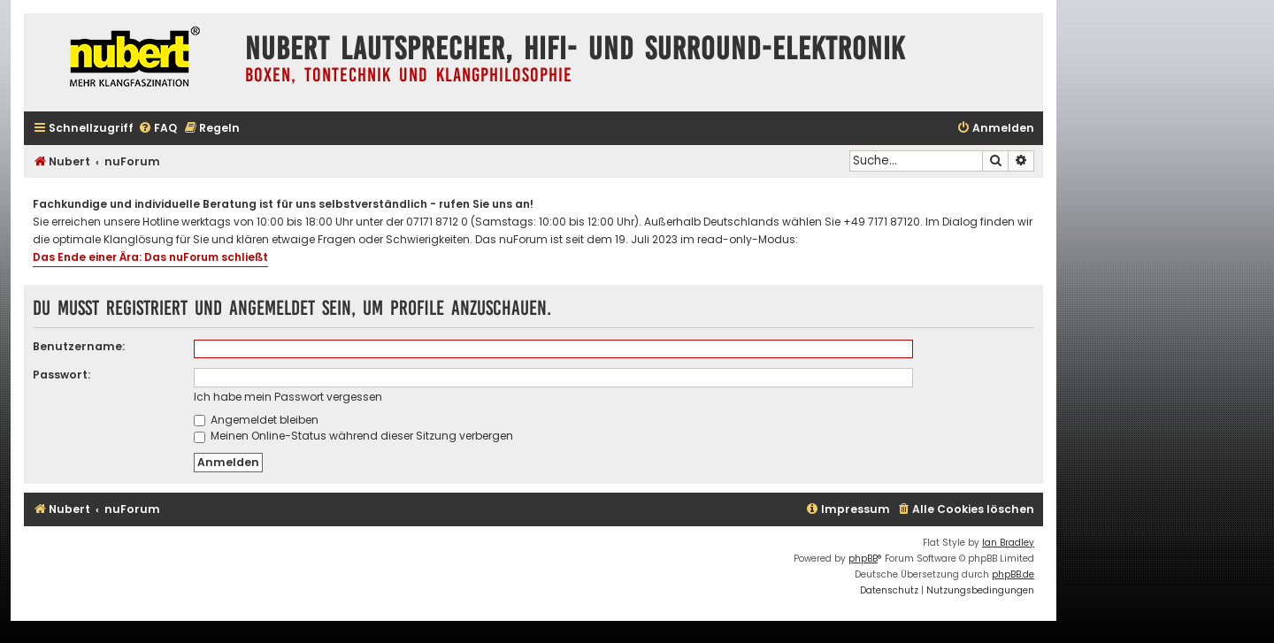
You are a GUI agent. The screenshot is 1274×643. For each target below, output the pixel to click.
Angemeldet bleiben (256, 419)
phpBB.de (1013, 574)
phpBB (863, 558)
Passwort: (61, 374)
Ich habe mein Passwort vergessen (288, 396)
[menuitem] (157, 129)
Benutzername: (79, 346)
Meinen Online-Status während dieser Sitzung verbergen (353, 435)
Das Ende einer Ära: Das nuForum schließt (150, 256)
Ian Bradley (1008, 542)
